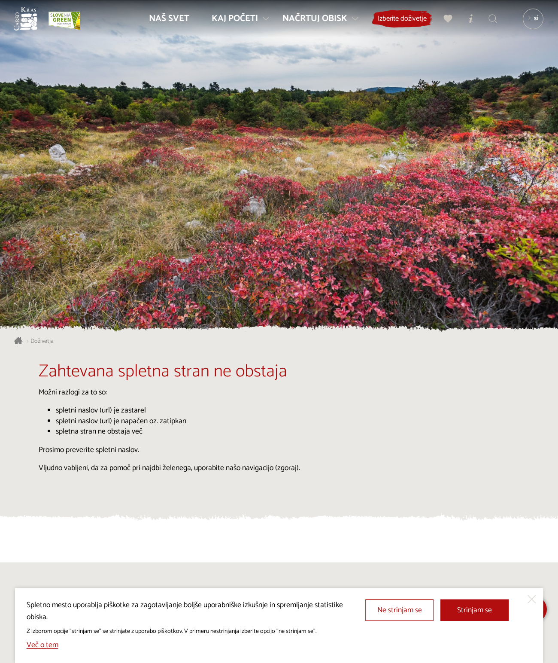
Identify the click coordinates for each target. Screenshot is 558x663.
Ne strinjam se (399, 610)
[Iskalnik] (489, 24)
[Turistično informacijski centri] (467, 24)
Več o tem (42, 645)
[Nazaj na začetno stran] (31, 24)
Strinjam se (474, 610)
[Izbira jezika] (529, 24)
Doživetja (42, 341)
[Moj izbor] (444, 24)
